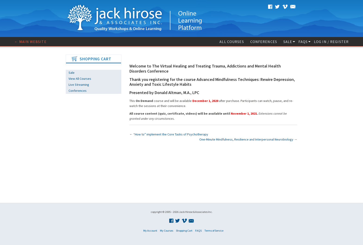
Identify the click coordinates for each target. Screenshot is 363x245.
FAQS (302, 41)
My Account (150, 230)
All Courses (231, 41)
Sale (287, 41)
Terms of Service (213, 230)
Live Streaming (79, 85)
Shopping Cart (184, 230)
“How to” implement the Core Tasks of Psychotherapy (168, 134)
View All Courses (80, 79)
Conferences (263, 41)
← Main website (30, 41)
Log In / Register (331, 41)
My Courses (166, 230)
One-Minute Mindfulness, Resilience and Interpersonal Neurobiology (248, 139)
